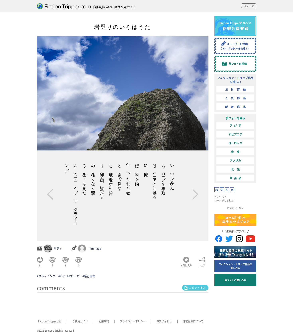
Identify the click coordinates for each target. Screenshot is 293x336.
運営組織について (186, 321)
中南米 (236, 178)
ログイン (248, 6)
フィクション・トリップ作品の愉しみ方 (235, 265)
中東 (237, 152)
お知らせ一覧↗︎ (235, 208)
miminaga (94, 248)
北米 (237, 169)
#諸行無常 (88, 276)
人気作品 (237, 98)
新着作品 (237, 107)
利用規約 (100, 321)
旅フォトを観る (235, 118)
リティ (58, 248)
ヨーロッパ (235, 143)
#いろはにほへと (68, 276)
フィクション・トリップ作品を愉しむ (235, 80)
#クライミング (46, 276)
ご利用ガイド (78, 321)
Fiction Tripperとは (49, 321)
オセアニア (235, 134)
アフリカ (235, 160)
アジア (236, 125)
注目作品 (237, 89)
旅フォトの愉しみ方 (235, 280)
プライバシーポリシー (128, 321)
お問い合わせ (158, 321)
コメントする (197, 288)
